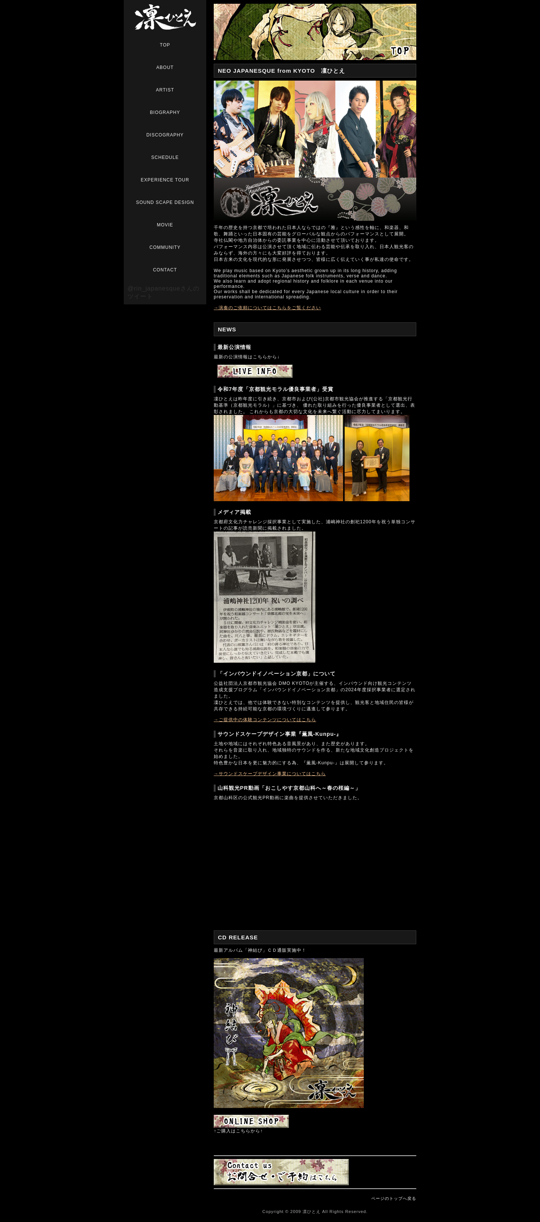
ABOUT (165, 67)
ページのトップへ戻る (393, 1198)
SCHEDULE (164, 157)
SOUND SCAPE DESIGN (165, 202)
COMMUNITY (165, 247)
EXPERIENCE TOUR (165, 180)
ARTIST (165, 90)
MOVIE (165, 225)
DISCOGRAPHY (165, 135)
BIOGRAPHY (165, 112)
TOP (165, 45)
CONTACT (165, 270)
